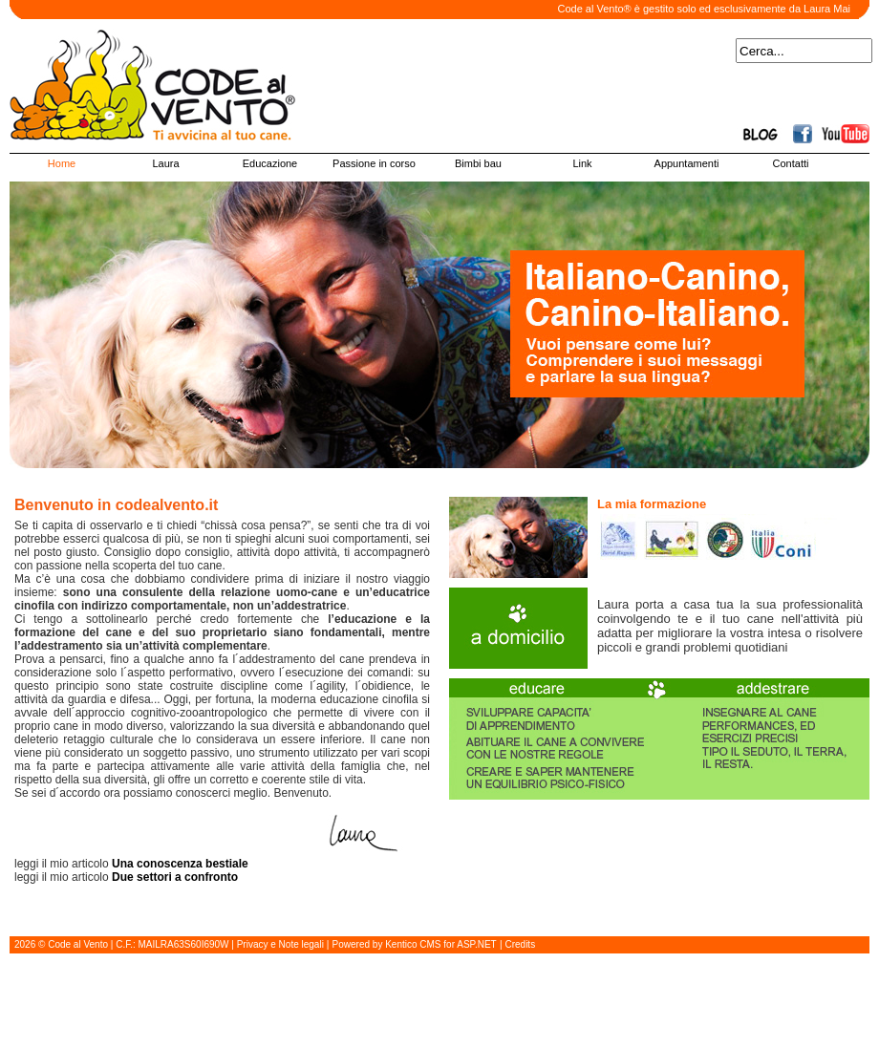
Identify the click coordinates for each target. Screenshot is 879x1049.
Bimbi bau (478, 163)
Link (581, 163)
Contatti (791, 163)
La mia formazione (651, 504)
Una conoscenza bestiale (180, 863)
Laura (165, 163)
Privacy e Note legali (280, 944)
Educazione (270, 163)
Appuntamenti (686, 163)
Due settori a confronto (176, 877)
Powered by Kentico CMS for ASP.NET (414, 944)
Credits (519, 944)
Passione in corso (374, 163)
